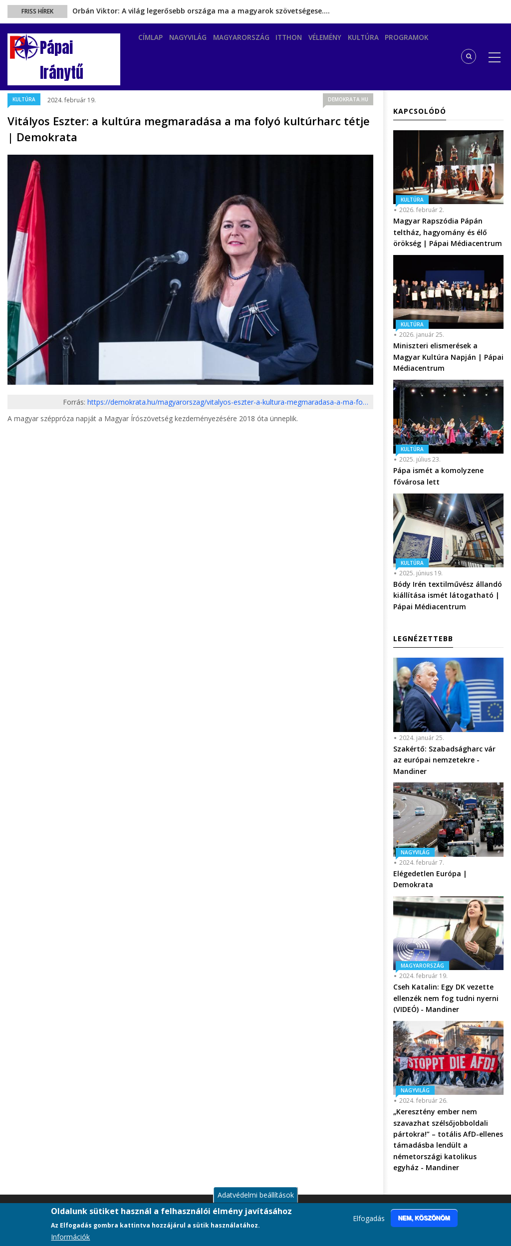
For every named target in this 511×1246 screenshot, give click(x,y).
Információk (70, 1237)
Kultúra (386, 43)
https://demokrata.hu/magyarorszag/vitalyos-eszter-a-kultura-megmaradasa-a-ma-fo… (227, 402)
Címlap (153, 43)
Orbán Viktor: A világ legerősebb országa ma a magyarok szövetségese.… (201, 10)
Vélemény (343, 43)
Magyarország (251, 43)
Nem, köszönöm (424, 1218)
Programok (433, 43)
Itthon (303, 43)
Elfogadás (369, 1218)
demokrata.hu (348, 99)
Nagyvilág (194, 43)
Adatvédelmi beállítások (256, 1195)
